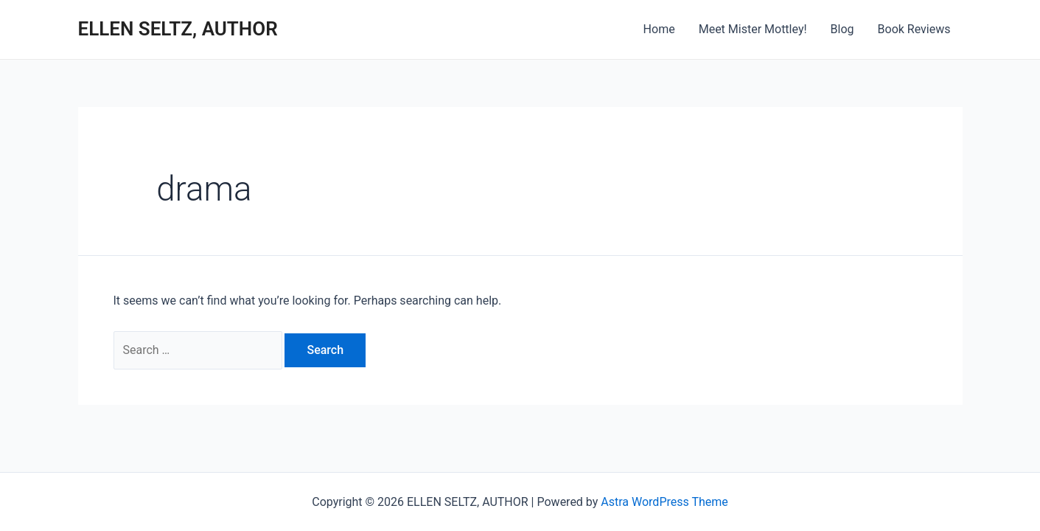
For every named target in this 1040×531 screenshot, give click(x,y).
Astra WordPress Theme (664, 502)
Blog (842, 29)
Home (659, 29)
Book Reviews (914, 29)
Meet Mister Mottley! (753, 29)
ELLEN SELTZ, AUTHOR (178, 29)
